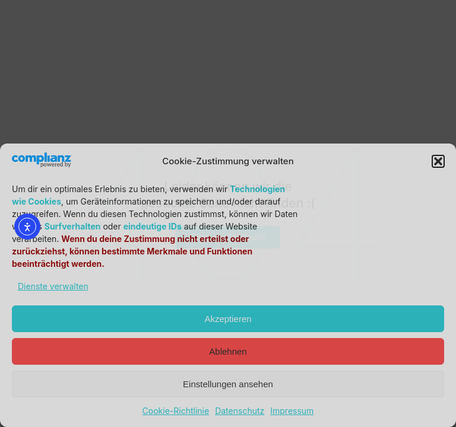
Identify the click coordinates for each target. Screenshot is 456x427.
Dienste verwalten (53, 286)
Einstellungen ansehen (228, 384)
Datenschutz (239, 411)
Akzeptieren (227, 319)
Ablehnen (227, 351)
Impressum (292, 411)
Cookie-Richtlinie (176, 411)
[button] (438, 161)
